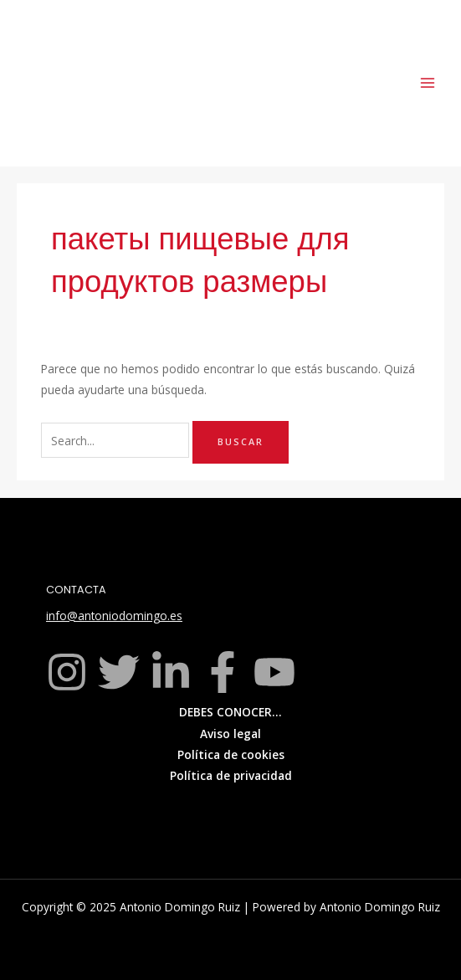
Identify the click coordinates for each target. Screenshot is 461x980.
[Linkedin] (171, 672)
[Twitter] (119, 672)
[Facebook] (222, 672)
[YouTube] (274, 672)
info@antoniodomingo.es (114, 615)
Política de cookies (230, 754)
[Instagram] (67, 672)
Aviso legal (230, 733)
